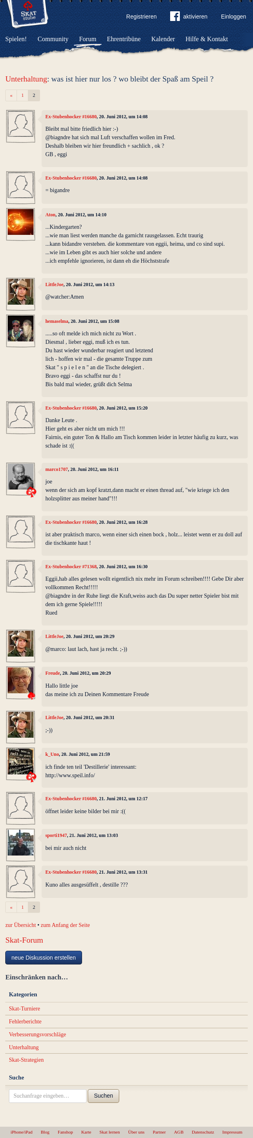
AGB (179, 1132)
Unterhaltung (26, 79)
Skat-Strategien (26, 1060)
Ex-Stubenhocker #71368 (71, 566)
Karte (86, 1132)
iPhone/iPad (21, 1132)
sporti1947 (56, 835)
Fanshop (65, 1132)
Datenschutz (203, 1132)
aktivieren (188, 18)
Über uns (136, 1132)
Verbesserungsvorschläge (37, 1034)
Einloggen (233, 16)
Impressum (232, 1132)
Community (53, 39)
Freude (52, 673)
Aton (50, 215)
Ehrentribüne (124, 39)
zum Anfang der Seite (65, 925)
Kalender (163, 39)
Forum (88, 39)
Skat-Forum (24, 940)
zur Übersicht (20, 925)
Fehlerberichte (25, 1022)
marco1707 (56, 469)
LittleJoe (54, 284)
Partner (159, 1132)
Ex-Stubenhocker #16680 (71, 116)
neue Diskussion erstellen (43, 957)
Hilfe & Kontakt (207, 39)
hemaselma (56, 321)
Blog (45, 1132)
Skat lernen (109, 1132)
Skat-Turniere (24, 1009)
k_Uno (52, 754)
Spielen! (16, 39)
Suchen (103, 1095)
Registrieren (141, 16)
